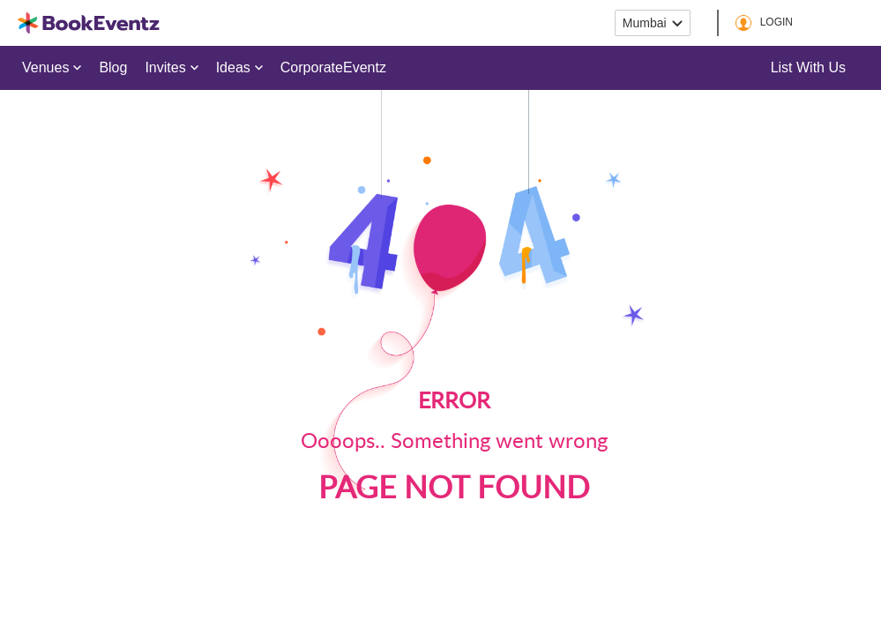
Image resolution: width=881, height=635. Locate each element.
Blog (113, 67)
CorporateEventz (333, 67)
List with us (808, 67)
